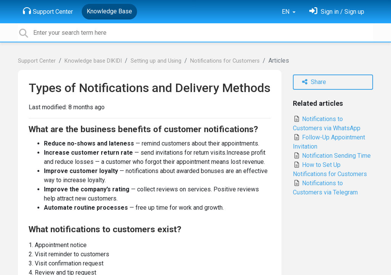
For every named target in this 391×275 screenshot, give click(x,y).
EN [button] (286, 11)
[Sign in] (336, 11)
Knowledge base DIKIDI (93, 61)
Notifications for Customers (225, 61)
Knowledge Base (109, 11)
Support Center (48, 11)
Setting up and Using (156, 61)
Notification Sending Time (332, 155)
